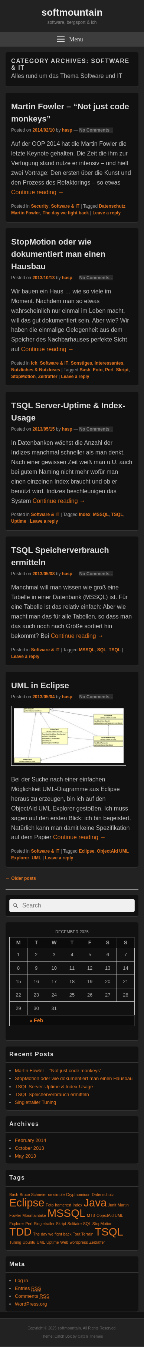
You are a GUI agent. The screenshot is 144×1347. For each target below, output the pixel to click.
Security (39, 206)
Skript (122, 369)
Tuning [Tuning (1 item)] (15, 1242)
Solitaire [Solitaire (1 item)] (75, 1223)
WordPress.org (31, 1304)
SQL (102, 649)
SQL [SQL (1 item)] (87, 1223)
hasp (67, 130)
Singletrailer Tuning (35, 1102)
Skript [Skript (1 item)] (61, 1223)
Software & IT (65, 206)
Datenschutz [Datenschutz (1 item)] (103, 1194)
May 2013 (25, 1156)
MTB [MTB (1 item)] (91, 1215)
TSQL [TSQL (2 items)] (109, 1231)
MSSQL (101, 514)
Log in (21, 1280)
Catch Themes (90, 1336)
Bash (84, 369)
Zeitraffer (48, 376)
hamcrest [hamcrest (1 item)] (63, 1205)
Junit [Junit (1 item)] (112, 1205)
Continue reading (37, 192)
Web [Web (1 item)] (64, 1242)
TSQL (117, 514)
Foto (97, 369)
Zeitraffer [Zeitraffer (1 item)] (97, 1242)
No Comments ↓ (96, 130)
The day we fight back (66, 212)
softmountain (72, 12)
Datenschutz (112, 206)
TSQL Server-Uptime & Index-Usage (54, 1086)
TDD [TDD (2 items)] (20, 1231)
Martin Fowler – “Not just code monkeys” (58, 1070)
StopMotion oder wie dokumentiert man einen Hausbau (58, 254)
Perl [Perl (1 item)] (28, 1223)
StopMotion (23, 376)
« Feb (36, 1020)
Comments (32, 1296)
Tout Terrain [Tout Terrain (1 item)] (83, 1234)
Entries (28, 1288)
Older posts (21, 878)
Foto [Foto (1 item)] (49, 1205)
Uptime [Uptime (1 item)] (52, 1242)
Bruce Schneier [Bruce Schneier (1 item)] (33, 1194)
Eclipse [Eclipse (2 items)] (27, 1202)
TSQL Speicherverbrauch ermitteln (52, 1094)
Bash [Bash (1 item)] (13, 1194)
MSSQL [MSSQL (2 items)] (67, 1213)
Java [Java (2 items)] (95, 1202)
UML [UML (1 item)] (41, 1242)
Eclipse (86, 851)
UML (36, 857)
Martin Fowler (25, 212)
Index (84, 514)
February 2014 (30, 1140)
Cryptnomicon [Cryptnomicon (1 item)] (78, 1194)
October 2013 (29, 1148)
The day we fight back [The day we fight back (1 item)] (52, 1234)
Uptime (18, 521)
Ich (34, 363)
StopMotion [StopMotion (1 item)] (102, 1223)
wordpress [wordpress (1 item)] (79, 1242)
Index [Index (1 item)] (77, 1205)
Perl (109, 369)
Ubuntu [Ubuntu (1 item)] (29, 1242)
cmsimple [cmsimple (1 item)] (56, 1194)
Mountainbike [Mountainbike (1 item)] (34, 1215)
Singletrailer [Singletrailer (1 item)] (44, 1223)
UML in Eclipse (40, 685)
